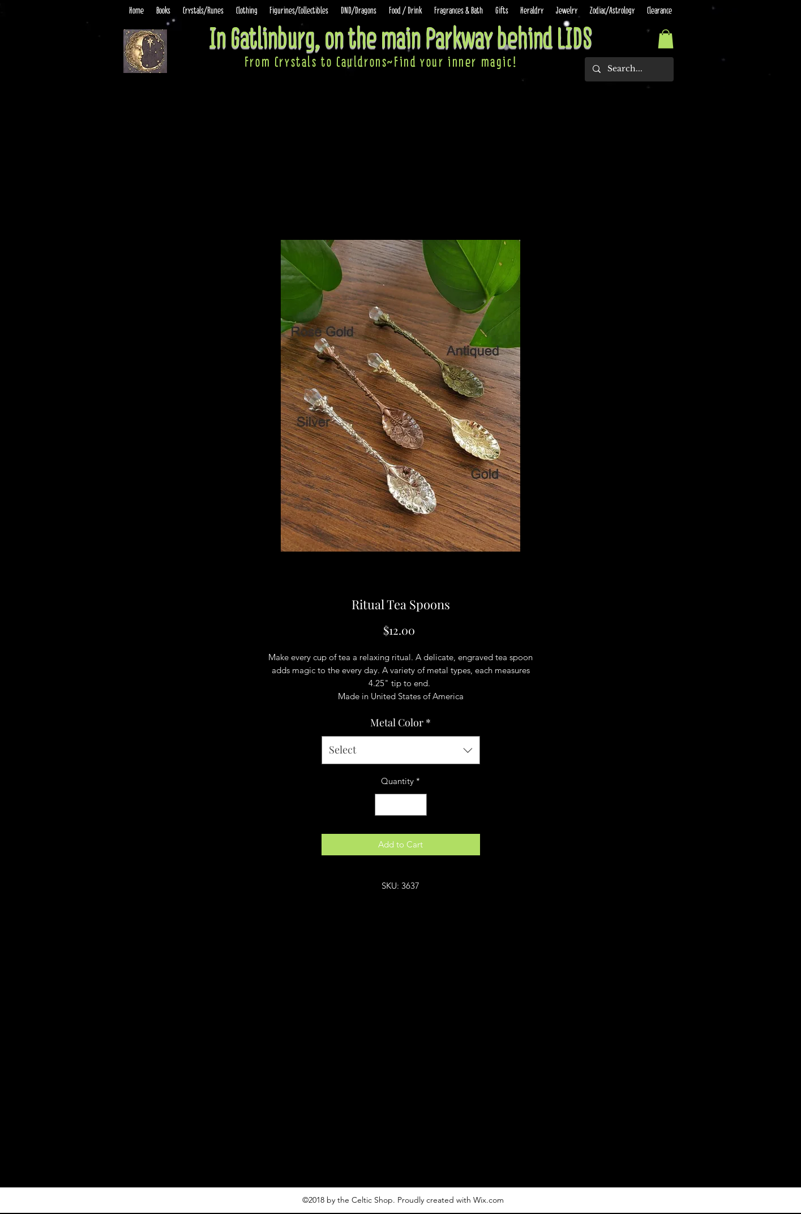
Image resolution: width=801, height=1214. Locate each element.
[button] (666, 38)
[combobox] (401, 750)
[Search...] (628, 69)
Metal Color (400, 722)
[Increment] (417, 804)
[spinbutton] (400, 804)
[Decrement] (384, 804)
